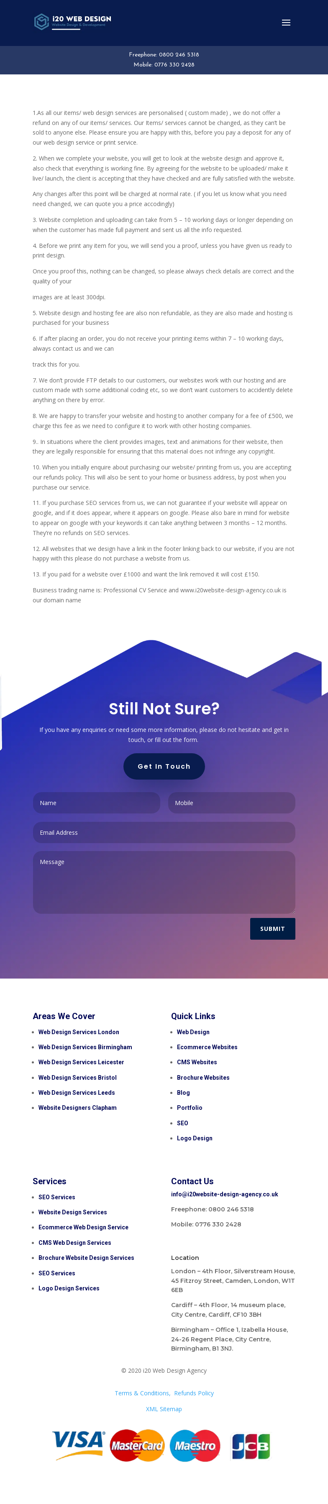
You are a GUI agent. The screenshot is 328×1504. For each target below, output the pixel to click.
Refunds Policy (194, 1393)
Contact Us (192, 1181)
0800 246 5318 (179, 55)
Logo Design (195, 1138)
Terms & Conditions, (143, 1393)
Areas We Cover (64, 1016)
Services (50, 1181)
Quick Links (193, 1016)
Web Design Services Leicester (81, 1062)
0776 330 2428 (174, 65)
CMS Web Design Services (74, 1242)
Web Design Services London (78, 1032)
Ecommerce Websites (207, 1047)
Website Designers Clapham (77, 1107)
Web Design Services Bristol (77, 1077)
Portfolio (189, 1107)
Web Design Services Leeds (76, 1092)
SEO (183, 1123)
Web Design (193, 1032)
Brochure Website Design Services (86, 1257)
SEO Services (56, 1197)
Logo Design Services (69, 1288)
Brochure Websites (203, 1077)
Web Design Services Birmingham (85, 1047)
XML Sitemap (164, 1409)
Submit (272, 929)
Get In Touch (164, 766)
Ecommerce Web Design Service (83, 1227)
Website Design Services (72, 1212)
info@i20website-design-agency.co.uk (224, 1194)
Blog (183, 1092)
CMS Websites (197, 1062)
